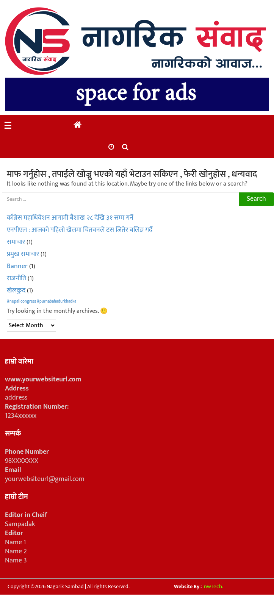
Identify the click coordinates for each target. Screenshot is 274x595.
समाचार (16, 242)
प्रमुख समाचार (23, 254)
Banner (17, 266)
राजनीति (16, 278)
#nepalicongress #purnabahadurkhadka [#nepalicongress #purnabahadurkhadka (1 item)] (41, 301)
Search (256, 199)
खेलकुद (16, 290)
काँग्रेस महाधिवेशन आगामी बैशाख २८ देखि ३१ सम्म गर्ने (70, 217)
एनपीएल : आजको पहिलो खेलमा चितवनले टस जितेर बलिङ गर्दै (79, 230)
